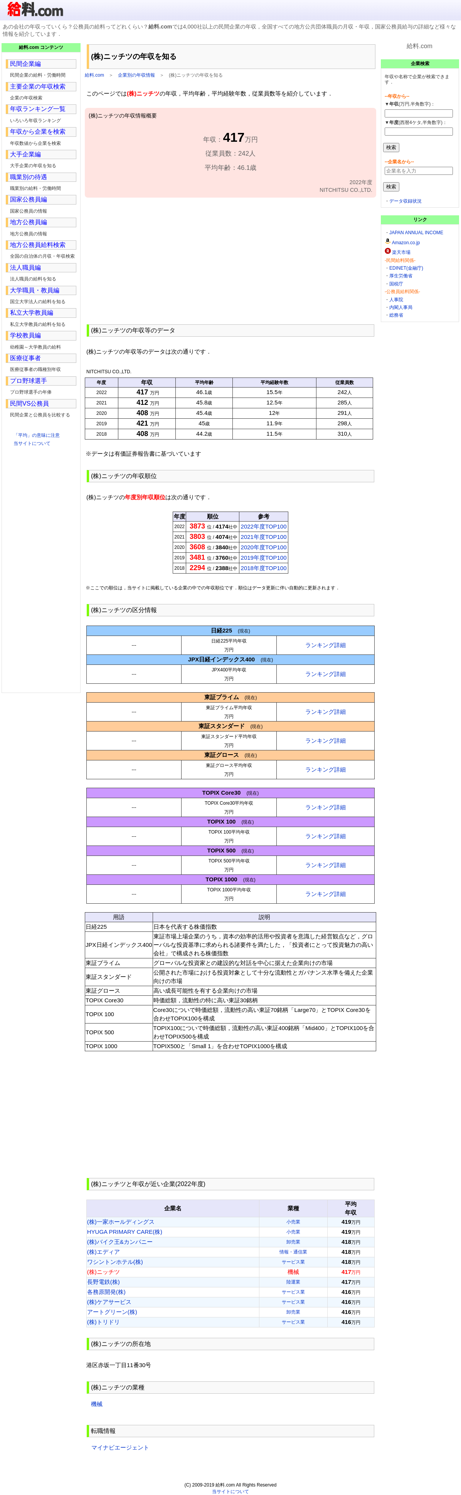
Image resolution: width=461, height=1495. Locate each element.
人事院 (396, 299)
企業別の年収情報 (136, 75)
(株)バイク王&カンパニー (120, 1241)
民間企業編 (25, 63)
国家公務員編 (28, 199)
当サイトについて (31, 443)
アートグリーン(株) (112, 1312)
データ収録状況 (405, 201)
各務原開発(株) (106, 1292)
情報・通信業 (293, 1252)
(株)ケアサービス (109, 1302)
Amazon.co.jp (406, 242)
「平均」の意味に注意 (36, 435)
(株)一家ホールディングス (121, 1221)
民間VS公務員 (29, 403)
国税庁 (396, 284)
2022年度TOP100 (264, 526)
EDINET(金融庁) (406, 268)
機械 (97, 1404)
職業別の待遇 (28, 177)
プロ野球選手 (28, 381)
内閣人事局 (400, 307)
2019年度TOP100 (264, 557)
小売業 (293, 1222)
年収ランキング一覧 (38, 109)
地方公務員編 (28, 222)
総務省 (396, 315)
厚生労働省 (400, 276)
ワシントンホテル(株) (115, 1261)
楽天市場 (401, 252)
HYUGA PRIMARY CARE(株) (124, 1231)
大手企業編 (25, 154)
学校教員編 (25, 335)
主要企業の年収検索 (38, 86)
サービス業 (293, 1262)
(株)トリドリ (103, 1322)
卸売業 (293, 1242)
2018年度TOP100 (264, 568)
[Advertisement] (230, 260)
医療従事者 (25, 358)
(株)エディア (103, 1251)
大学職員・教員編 (34, 290)
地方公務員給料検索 (38, 245)
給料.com (94, 75)
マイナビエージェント (120, 1447)
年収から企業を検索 (38, 131)
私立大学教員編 (31, 312)
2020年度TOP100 (264, 547)
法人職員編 (25, 267)
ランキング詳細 (325, 645)
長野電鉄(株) (103, 1282)
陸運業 (293, 1282)
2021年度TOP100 (264, 537)
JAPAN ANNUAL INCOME (416, 232)
